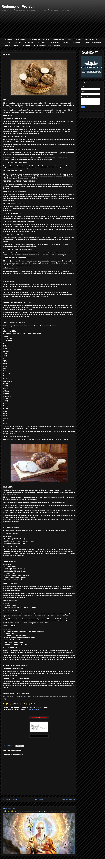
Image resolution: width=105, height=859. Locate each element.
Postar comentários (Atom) (41, 804)
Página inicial (8, 39)
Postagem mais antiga (68, 799)
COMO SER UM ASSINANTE (93, 42)
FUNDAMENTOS (29, 42)
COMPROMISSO (35, 39)
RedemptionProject (17, 6)
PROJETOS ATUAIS (58, 39)
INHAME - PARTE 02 (32, 709)
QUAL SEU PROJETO (91, 39)
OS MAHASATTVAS (9, 808)
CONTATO (57, 45)
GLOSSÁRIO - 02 (54, 42)
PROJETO (46, 39)
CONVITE (7, 42)
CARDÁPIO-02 (77, 42)
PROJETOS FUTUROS (74, 39)
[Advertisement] (52, 24)
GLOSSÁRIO (41, 42)
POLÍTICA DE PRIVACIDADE (42, 45)
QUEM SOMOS (26, 45)
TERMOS (7, 45)
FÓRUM (16, 45)
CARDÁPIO (65, 42)
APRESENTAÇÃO (21, 39)
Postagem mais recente (10, 799)
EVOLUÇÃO (17, 42)
